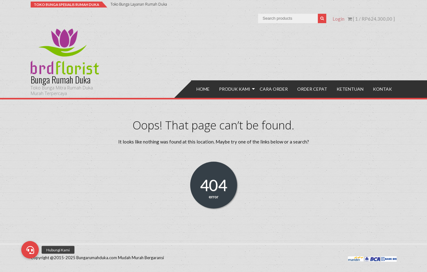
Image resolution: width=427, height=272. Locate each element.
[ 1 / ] (371, 19)
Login (338, 19)
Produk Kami (234, 89)
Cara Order (274, 89)
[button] (30, 250)
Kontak (382, 89)
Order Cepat (312, 89)
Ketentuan (350, 89)
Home (203, 89)
